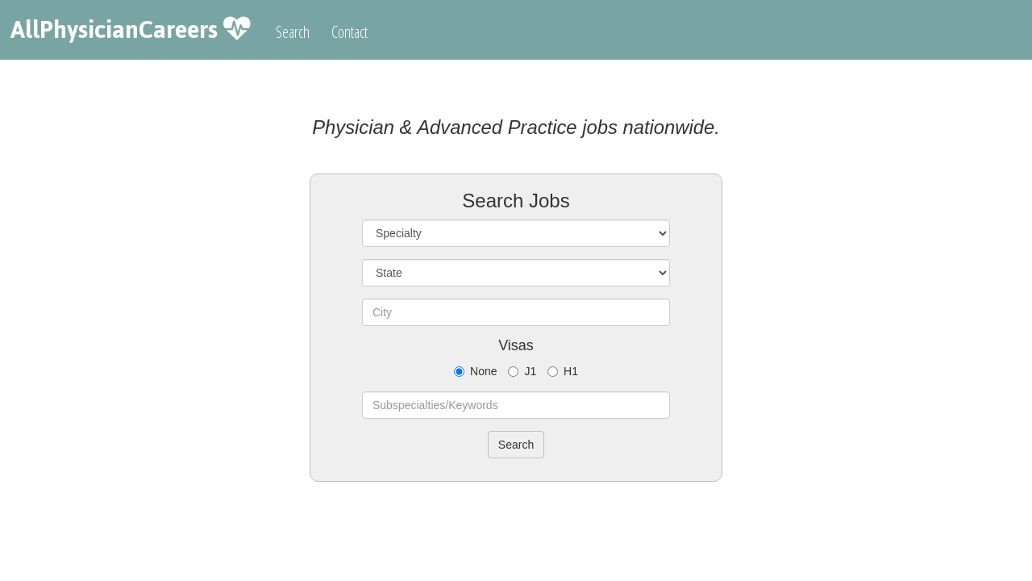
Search (293, 32)
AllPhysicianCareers (114, 29)
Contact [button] (349, 32)
